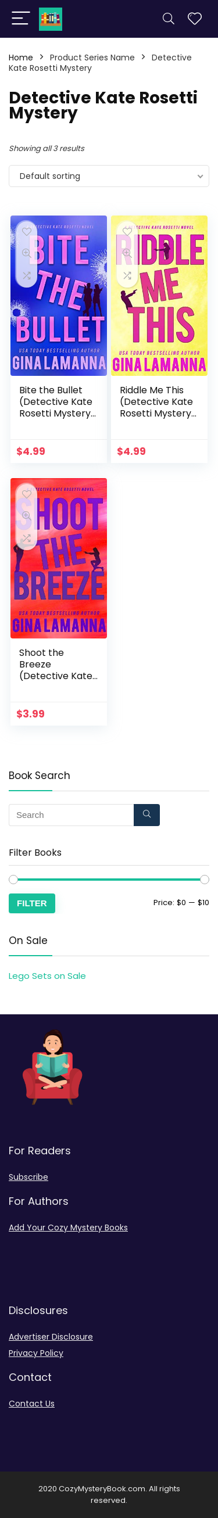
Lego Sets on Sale (47, 976)
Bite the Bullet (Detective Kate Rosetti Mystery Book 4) (55, 407)
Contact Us (32, 1403)
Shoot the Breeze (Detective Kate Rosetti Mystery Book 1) (55, 676)
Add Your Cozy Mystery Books (68, 1227)
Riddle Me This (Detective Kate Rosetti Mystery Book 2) (156, 407)
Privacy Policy (36, 1353)
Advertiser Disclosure (51, 1337)
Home (21, 57)
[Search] (169, 18)
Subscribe (28, 1177)
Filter (32, 903)
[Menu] (21, 18)
